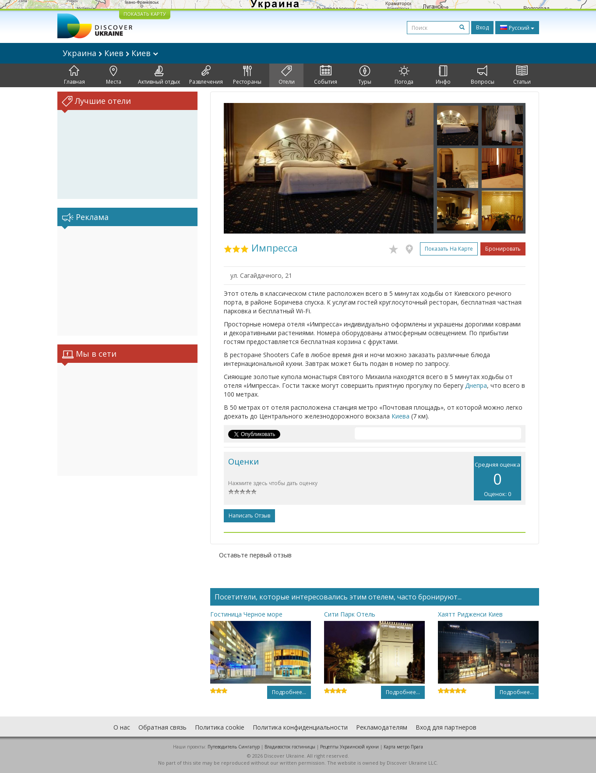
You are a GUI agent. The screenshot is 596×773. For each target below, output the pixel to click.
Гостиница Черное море (246, 614)
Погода (404, 75)
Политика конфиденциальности (300, 727)
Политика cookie (219, 727)
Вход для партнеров (446, 727)
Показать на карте (449, 248)
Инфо (443, 75)
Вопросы (482, 75)
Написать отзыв (249, 515)
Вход (482, 27)
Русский (517, 28)
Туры (364, 75)
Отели (287, 75)
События (325, 75)
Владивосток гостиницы (289, 747)
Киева (400, 416)
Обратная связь (162, 727)
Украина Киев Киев (110, 53)
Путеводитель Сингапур (234, 747)
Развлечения (206, 75)
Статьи (522, 75)
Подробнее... (289, 692)
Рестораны (247, 75)
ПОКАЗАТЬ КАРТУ (144, 14)
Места (113, 75)
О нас (121, 727)
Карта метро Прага (403, 747)
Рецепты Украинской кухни (349, 747)
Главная (74, 75)
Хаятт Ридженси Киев (470, 614)
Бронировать (503, 248)
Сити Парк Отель (349, 614)
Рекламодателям (381, 727)
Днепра (476, 385)
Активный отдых (159, 75)
